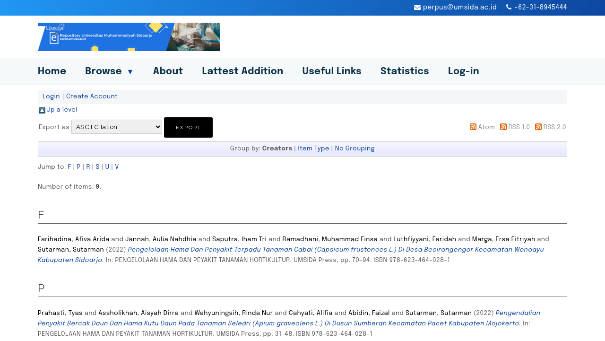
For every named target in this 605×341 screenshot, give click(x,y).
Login (51, 96)
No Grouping (355, 148)
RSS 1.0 (519, 127)
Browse (109, 72)
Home (52, 72)
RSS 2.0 (555, 127)
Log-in (463, 72)
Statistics (404, 72)
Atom (486, 127)
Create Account (92, 96)
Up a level (62, 109)
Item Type (313, 148)
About (168, 72)
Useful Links (332, 72)
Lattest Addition (243, 72)
